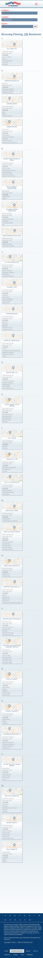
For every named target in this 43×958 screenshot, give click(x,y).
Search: (4, 24)
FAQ (22, 954)
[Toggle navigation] (36, 4)
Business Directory (17, 951)
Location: (5, 17)
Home (6, 951)
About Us (7, 954)
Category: (5, 10)
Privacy (15, 954)
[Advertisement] (21, 889)
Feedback (30, 954)
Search (28, 951)
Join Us (35, 951)
